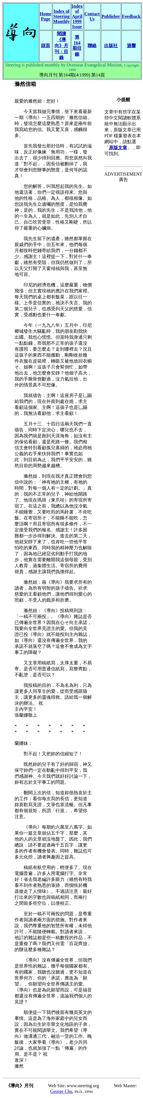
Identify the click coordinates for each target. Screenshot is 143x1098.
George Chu (61, 1091)
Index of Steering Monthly (61, 16)
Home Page (45, 16)
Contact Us (92, 16)
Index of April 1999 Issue (77, 16)
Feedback (131, 16)
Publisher (110, 16)
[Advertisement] (123, 205)
